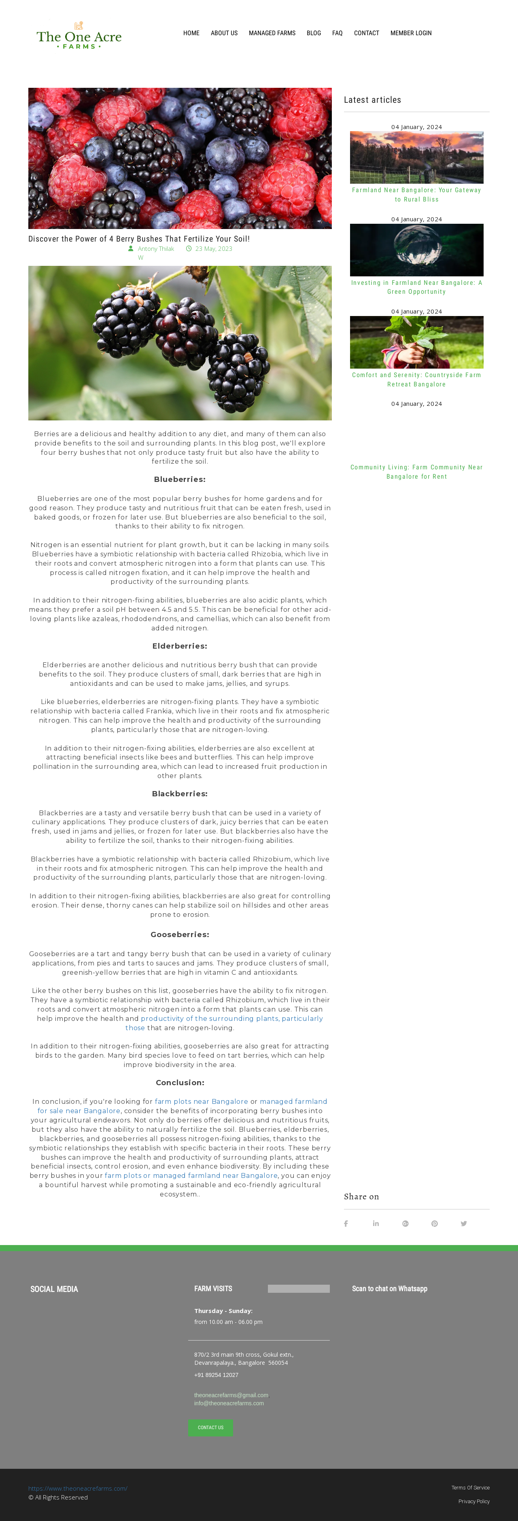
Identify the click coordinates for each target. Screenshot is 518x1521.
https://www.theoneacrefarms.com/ (77, 1488)
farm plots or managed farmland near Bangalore (191, 1175)
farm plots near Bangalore (201, 1101)
